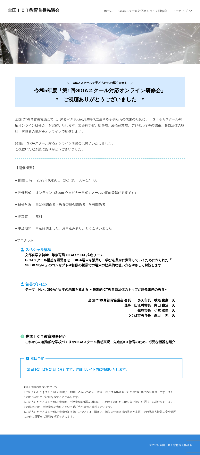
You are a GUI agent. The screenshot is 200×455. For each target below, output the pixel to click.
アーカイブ (180, 10)
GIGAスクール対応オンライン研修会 (143, 10)
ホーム (108, 10)
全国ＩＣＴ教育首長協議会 (33, 10)
